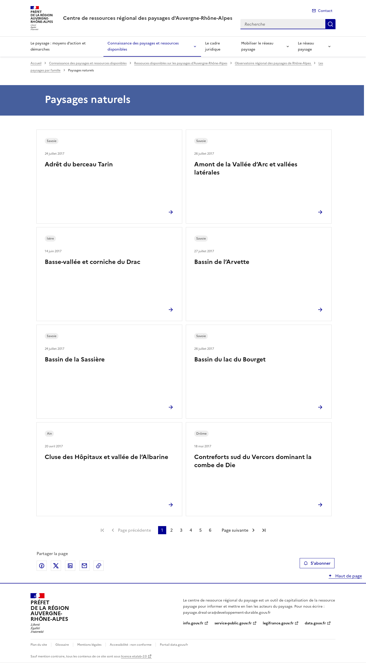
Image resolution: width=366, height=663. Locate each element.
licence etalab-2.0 (134, 656)
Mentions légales (89, 644)
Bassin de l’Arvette (221, 261)
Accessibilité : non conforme (130, 644)
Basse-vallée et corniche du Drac (92, 261)
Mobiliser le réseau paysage (257, 46)
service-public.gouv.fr (233, 623)
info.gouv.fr (193, 623)
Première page (102, 530)
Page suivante (235, 530)
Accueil (35, 63)
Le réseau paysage (306, 46)
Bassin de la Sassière (75, 359)
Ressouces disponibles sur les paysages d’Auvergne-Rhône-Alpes (180, 63)
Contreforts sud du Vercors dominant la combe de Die (253, 461)
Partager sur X (56, 566)
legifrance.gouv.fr (278, 623)
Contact (325, 10)
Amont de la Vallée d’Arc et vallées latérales (245, 168)
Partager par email (84, 566)
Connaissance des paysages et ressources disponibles (143, 46)
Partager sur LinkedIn (70, 566)
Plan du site (38, 644)
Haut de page (348, 576)
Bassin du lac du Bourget (230, 359)
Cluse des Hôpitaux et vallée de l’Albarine (106, 457)
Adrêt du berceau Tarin (79, 164)
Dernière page (264, 530)
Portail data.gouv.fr (174, 644)
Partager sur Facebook (42, 566)
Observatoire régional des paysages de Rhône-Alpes (273, 63)
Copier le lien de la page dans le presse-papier (99, 566)
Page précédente (134, 530)
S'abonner (317, 563)
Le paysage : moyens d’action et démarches (58, 46)
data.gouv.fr (315, 623)
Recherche (330, 24)
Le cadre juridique (212, 46)
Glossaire (62, 644)
